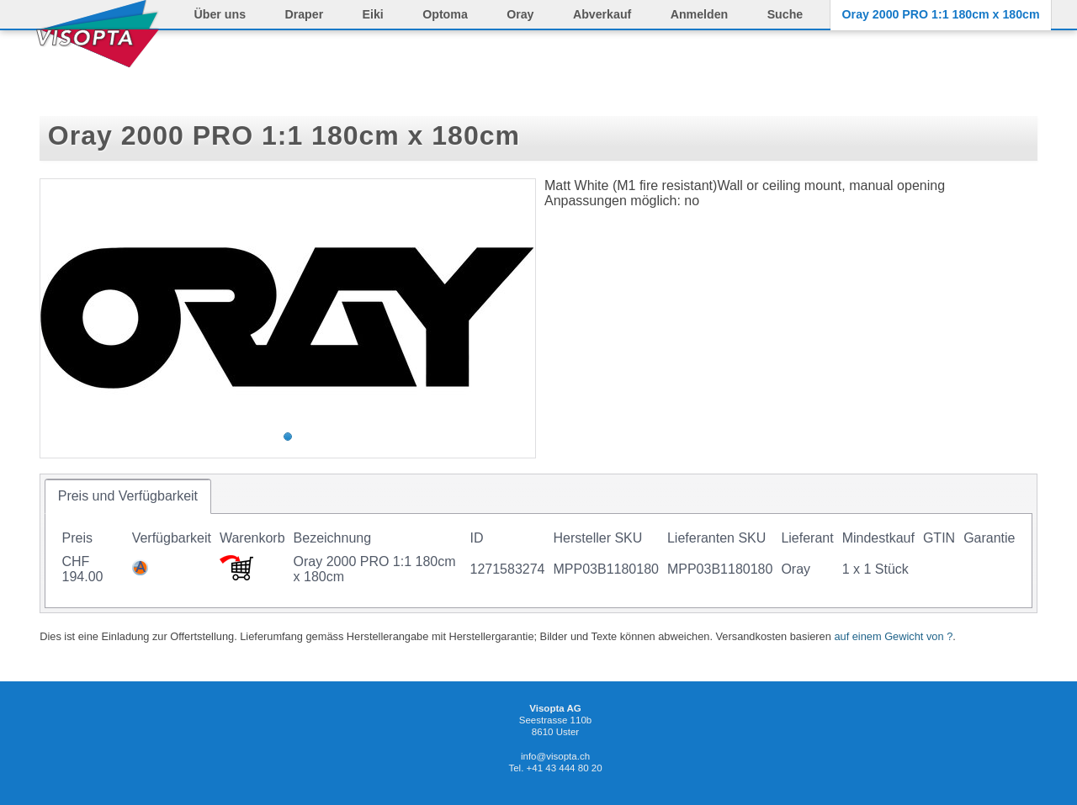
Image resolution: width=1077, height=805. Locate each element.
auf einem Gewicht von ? (893, 636)
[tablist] (538, 543)
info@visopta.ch (555, 756)
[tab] (128, 496)
